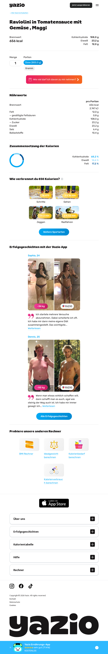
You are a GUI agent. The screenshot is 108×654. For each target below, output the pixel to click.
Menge (13, 57)
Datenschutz (14, 602)
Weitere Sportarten (54, 232)
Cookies (12, 605)
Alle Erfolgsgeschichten (54, 416)
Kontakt (12, 599)
